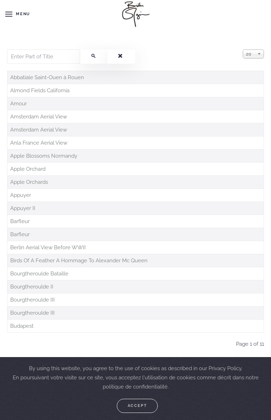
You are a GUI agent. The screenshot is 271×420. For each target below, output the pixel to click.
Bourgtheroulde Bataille (39, 273)
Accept (137, 405)
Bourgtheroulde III (32, 300)
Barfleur (20, 221)
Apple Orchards (29, 182)
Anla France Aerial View (38, 143)
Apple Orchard (28, 169)
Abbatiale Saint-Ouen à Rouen (47, 77)
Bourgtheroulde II (31, 287)
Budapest (22, 326)
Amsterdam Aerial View (38, 116)
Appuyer (20, 195)
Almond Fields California (40, 90)
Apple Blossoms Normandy (43, 156)
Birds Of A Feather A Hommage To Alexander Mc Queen (78, 260)
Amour (18, 103)
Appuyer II (22, 208)
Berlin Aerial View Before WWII (48, 247)
